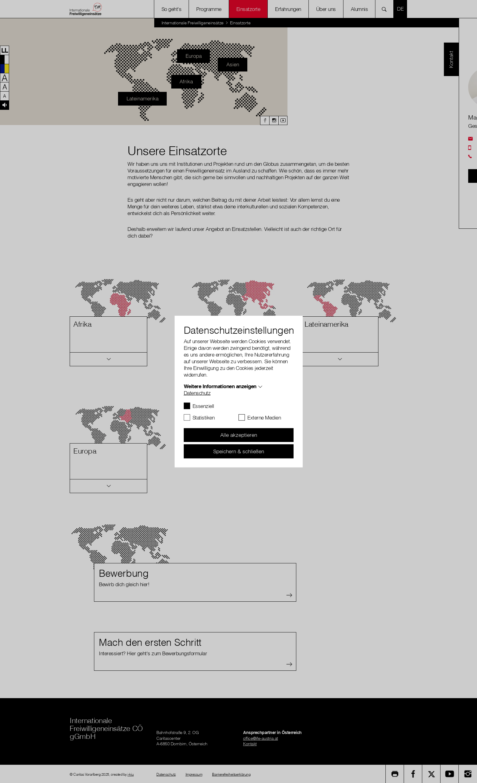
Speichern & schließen (238, 451)
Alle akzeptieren (238, 435)
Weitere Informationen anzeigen (220, 386)
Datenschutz (197, 392)
